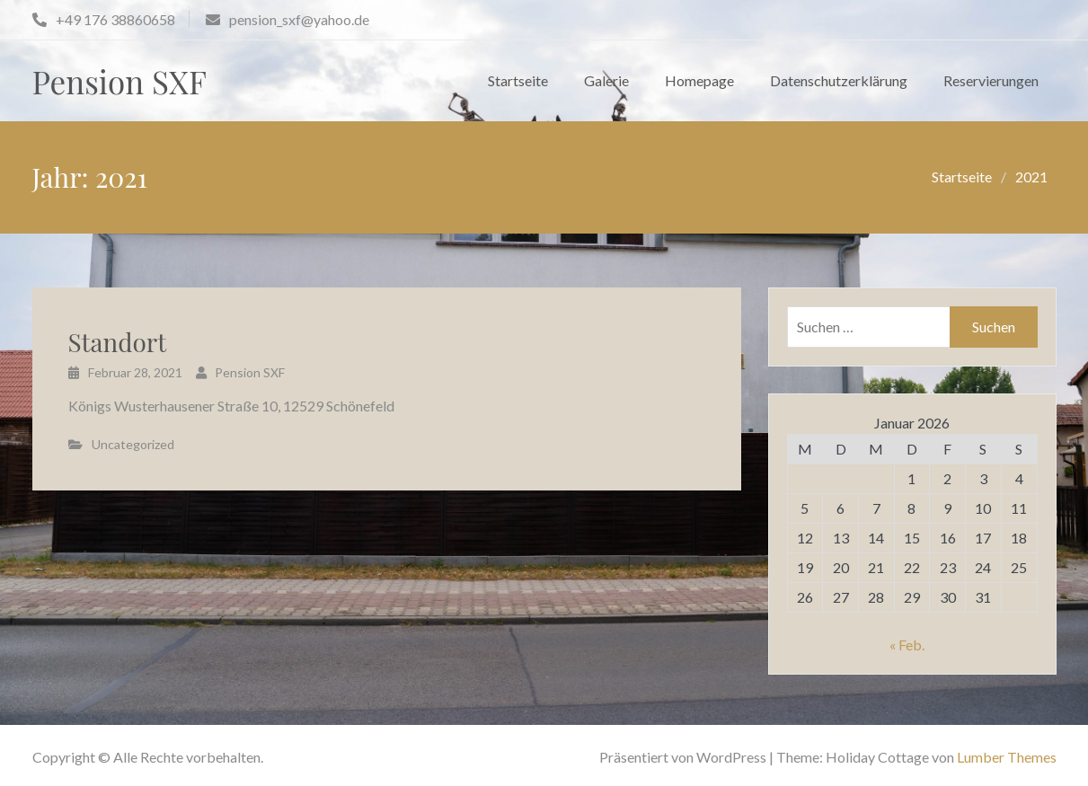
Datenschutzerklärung (838, 80)
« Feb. (906, 644)
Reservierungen (991, 80)
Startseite (518, 80)
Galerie (606, 80)
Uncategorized (133, 444)
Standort (117, 341)
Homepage (699, 80)
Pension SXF (119, 81)
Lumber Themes (1007, 756)
